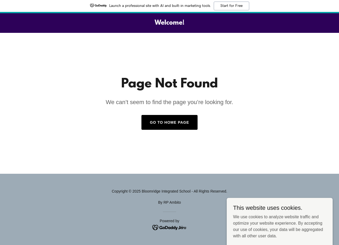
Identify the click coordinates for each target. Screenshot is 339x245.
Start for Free (231, 6)
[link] (169, 23)
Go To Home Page (169, 122)
